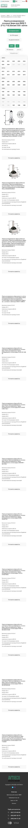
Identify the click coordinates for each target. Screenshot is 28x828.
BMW (8, 15)
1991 (8, 91)
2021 (8, 61)
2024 (24, 61)
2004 (24, 81)
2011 (8, 71)
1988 (19, 105)
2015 (3, 74)
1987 (13, 105)
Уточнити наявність (14, 158)
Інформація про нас (14, 797)
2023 (19, 61)
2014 (24, 71)
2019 (24, 74)
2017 (13, 74)
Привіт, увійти (14, 6)
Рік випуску (10, 49)
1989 (24, 105)
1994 (24, 91)
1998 (19, 95)
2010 (3, 71)
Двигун (19, 49)
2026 (8, 64)
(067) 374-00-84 (5, 1)
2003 (19, 81)
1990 (3, 91)
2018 (19, 74)
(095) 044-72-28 (15, 818)
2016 (8, 74)
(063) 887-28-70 (15, 815)
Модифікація (14, 53)
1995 (3, 95)
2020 (3, 61)
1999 (24, 95)
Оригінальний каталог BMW (14, 795)
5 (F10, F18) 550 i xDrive (19, 15)
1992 (13, 91)
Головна (3, 15)
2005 (3, 84)
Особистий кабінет (15, 5)
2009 (24, 84)
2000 (3, 81)
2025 (3, 64)
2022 (13, 61)
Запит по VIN (14, 800)
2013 (19, 71)
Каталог (14, 803)
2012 (13, 71)
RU (16, 1)
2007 (13, 84)
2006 (8, 84)
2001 (8, 81)
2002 (13, 81)
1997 (13, 95)
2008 (19, 84)
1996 (8, 95)
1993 (19, 91)
